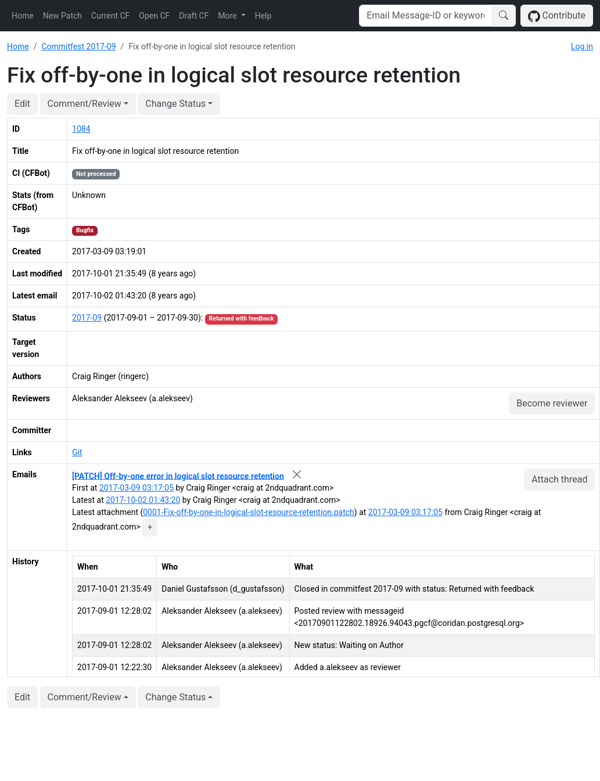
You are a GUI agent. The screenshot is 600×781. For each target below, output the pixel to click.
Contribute (556, 16)
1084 (81, 129)
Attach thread (559, 479)
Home (23, 15)
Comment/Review (84, 103)
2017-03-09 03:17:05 (136, 487)
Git (77, 452)
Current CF (110, 15)
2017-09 (87, 317)
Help (263, 15)
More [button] (228, 15)
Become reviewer (551, 403)
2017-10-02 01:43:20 (143, 500)
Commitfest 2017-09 (78, 46)
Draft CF (194, 15)
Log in (582, 46)
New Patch (62, 15)
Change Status (175, 103)
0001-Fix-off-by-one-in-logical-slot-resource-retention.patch (248, 512)
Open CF (154, 15)
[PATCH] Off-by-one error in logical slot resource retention (178, 475)
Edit (22, 103)
